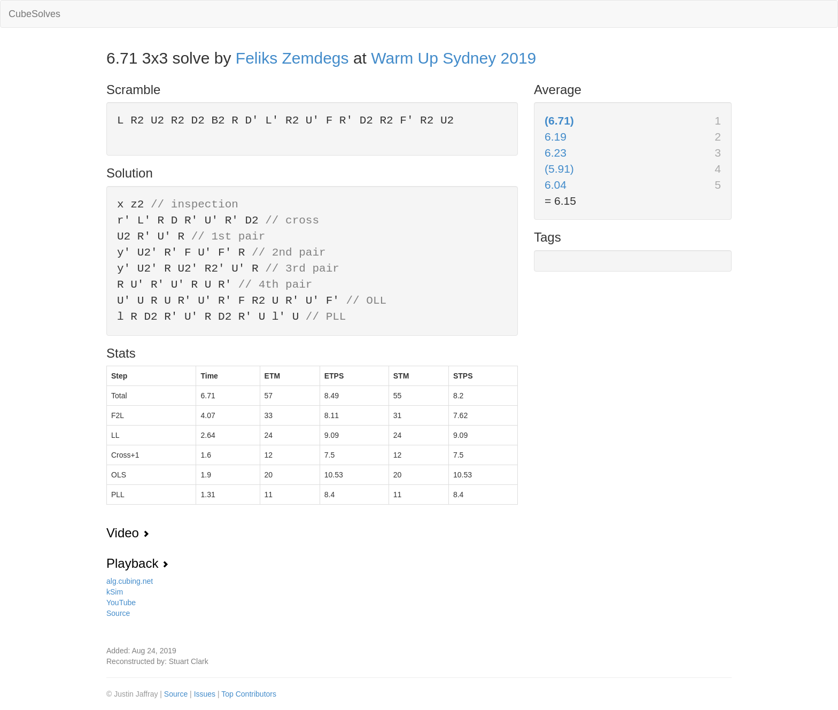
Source (118, 613)
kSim (114, 592)
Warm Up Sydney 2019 (453, 58)
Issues (206, 694)
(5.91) (559, 169)
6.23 (556, 152)
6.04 (556, 185)
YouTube (121, 602)
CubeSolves (34, 14)
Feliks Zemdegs (292, 58)
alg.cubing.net (129, 581)
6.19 (556, 136)
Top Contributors (248, 694)
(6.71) (559, 120)
